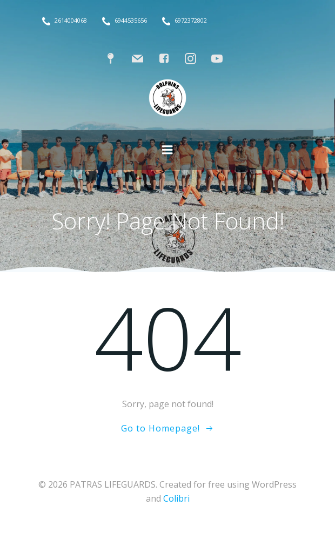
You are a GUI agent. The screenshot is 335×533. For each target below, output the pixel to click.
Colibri (176, 498)
